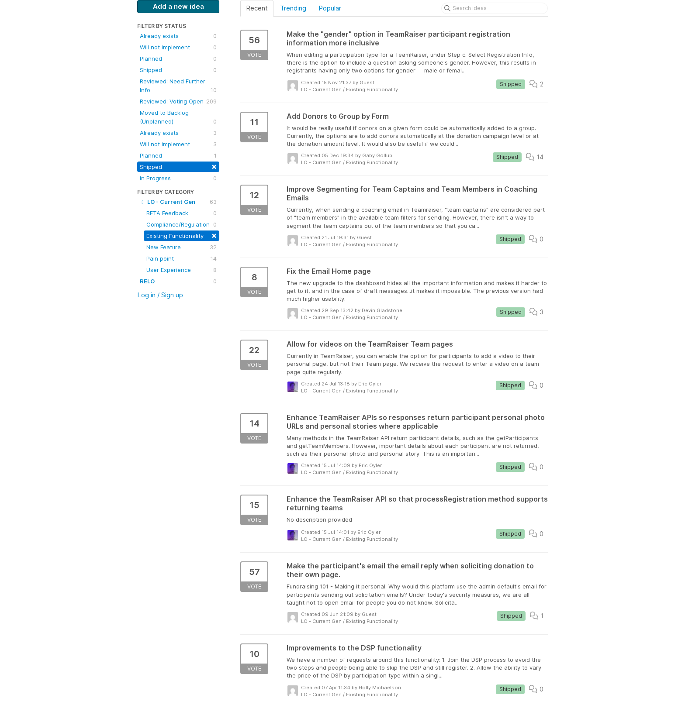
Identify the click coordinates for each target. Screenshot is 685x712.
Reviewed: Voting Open (178, 101)
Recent (257, 8)
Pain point (181, 258)
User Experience (181, 269)
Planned (178, 58)
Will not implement (178, 47)
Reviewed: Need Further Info (178, 86)
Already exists (178, 35)
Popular (329, 8)
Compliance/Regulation (181, 224)
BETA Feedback (181, 213)
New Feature (181, 247)
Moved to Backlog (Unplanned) (178, 117)
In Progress (178, 178)
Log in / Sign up (160, 295)
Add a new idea (178, 6)
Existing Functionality (181, 235)
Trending (293, 8)
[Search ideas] (494, 8)
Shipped (178, 69)
